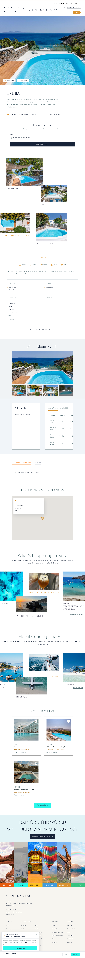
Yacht (53, 925)
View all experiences (76, 614)
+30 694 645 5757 (62, 3)
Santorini (23, 929)
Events (6, 12)
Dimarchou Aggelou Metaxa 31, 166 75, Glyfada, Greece (19, 903)
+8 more (9, 315)
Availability (64, 408)
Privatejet (54, 929)
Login (68, 932)
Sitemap (69, 942)
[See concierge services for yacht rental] (44, 671)
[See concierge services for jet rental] (31, 696)
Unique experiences (57, 935)
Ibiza (36, 925)
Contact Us (70, 935)
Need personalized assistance (42, 329)
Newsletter (70, 939)
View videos (23, 80)
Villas (7, 925)
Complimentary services (21, 462)
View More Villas (42, 805)
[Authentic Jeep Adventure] (31, 617)
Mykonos (23, 925)
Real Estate (14, 12)
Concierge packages (57, 932)
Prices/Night (53, 408)
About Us (69, 925)
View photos (9, 80)
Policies (38, 462)
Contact (75, 3)
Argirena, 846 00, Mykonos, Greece (14, 912)
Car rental (54, 942)
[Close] (36, 935)
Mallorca (37, 929)
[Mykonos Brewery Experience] (44, 591)
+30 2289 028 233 (10, 914)
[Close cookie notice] (82, 953)
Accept (75, 954)
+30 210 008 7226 (10, 905)
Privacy (46, 955)
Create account (20, 948)
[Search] (64, 7)
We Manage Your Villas (74, 7)
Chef (53, 939)
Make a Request (42, 144)
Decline (66, 954)
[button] (42, 367)
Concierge (21, 8)
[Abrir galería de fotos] (42, 48)
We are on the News (72, 929)
